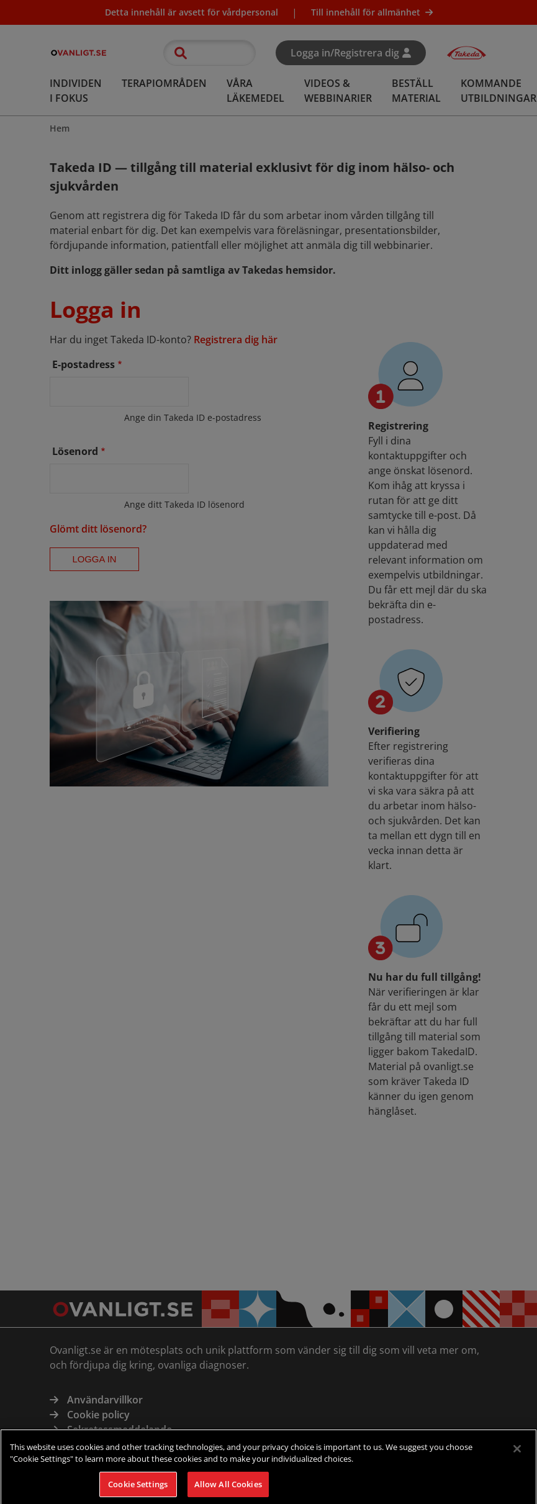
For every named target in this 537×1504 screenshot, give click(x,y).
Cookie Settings (138, 1490)
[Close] (517, 1455)
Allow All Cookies (228, 1490)
